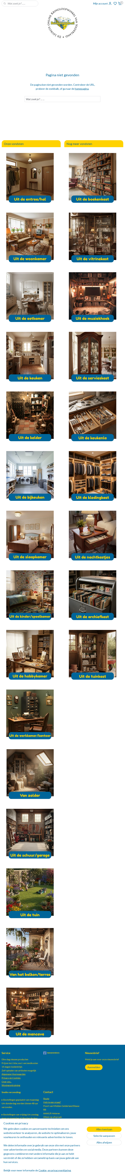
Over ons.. (6, 1081)
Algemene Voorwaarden (13, 1074)
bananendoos (51, 1053)
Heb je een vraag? (52, 1102)
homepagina (82, 88)
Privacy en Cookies (11, 1077)
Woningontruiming (11, 1085)
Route (46, 1098)
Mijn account (102, 3)
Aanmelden (93, 1067)
